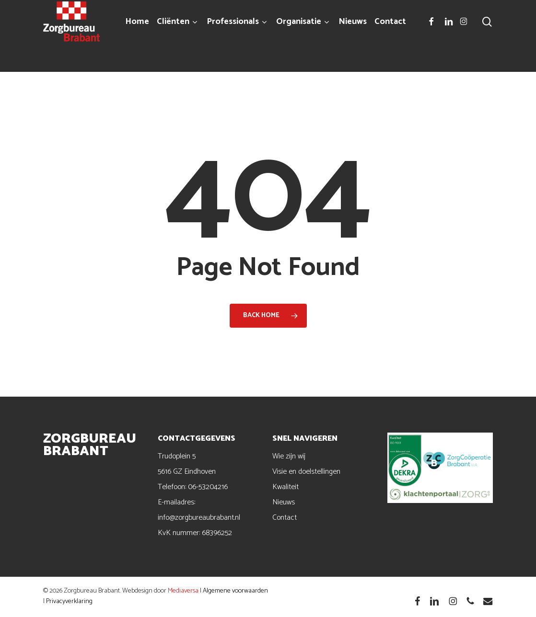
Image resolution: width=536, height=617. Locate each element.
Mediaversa (183, 590)
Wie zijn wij (288, 456)
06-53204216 (208, 486)
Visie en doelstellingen (306, 471)
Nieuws (283, 502)
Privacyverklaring (69, 601)
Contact (284, 517)
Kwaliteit (285, 486)
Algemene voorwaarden (235, 590)
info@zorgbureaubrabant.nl (199, 517)
